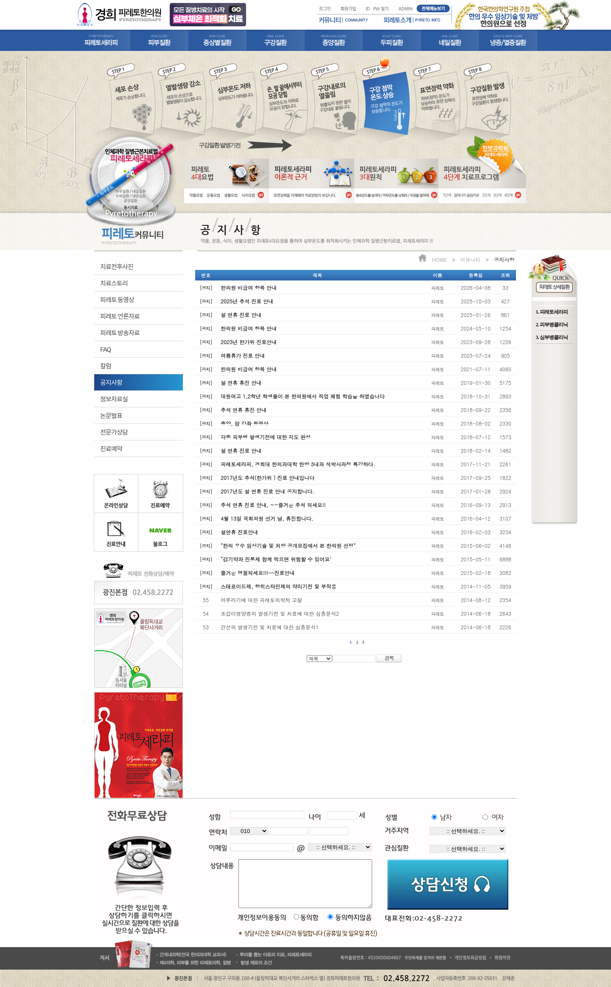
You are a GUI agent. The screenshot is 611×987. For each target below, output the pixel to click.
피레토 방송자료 (120, 332)
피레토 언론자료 (120, 316)
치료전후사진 (116, 266)
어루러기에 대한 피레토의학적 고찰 (261, 599)
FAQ (105, 349)
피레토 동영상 (117, 299)
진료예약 (111, 448)
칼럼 (105, 365)
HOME (439, 259)
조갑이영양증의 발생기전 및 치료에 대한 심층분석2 (280, 613)
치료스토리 (114, 283)
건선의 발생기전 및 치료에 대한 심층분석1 (270, 627)
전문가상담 (114, 432)
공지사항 (111, 382)
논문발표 (111, 415)
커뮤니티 (470, 259)
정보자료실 (114, 399)
